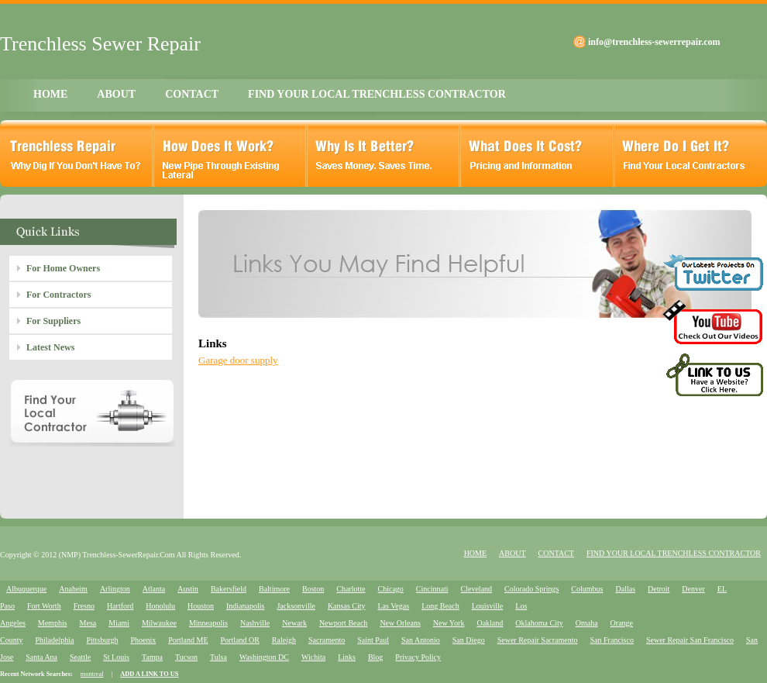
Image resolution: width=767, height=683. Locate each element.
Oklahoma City (538, 623)
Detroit (658, 589)
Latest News (50, 347)
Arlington (115, 589)
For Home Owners (63, 268)
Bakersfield (228, 589)
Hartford (120, 606)
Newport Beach (343, 623)
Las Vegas (394, 606)
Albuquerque (26, 589)
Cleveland (477, 589)
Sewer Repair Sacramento (537, 640)
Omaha (587, 623)
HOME (50, 94)
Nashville (255, 623)
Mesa (88, 623)
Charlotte (350, 589)
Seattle (80, 657)
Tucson (186, 657)
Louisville (488, 606)
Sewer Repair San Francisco (690, 640)
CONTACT (191, 94)
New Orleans (400, 623)
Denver (693, 589)
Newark (294, 623)
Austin (187, 589)
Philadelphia (54, 640)
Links (347, 657)
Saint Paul (373, 640)
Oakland (489, 623)
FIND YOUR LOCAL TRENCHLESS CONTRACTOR (377, 94)
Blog (375, 657)
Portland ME (188, 640)
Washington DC (264, 657)
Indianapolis (245, 606)
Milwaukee (159, 623)
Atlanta (154, 589)
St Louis (116, 657)
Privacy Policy (418, 657)
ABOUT (116, 94)
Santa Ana (41, 657)
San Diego (468, 640)
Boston (313, 589)
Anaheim (73, 589)
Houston (200, 606)
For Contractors (58, 294)
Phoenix (143, 640)
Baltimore (274, 589)
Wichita (313, 657)
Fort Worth (44, 606)
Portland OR (240, 640)
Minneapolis (208, 623)
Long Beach (440, 606)
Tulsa (218, 657)
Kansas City (347, 606)
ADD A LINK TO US (149, 674)
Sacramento (326, 640)
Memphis (52, 623)
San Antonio (420, 640)
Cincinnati (432, 589)
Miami (118, 623)
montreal (92, 674)
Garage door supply (238, 360)
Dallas (625, 589)
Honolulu (160, 606)
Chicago (391, 589)
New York (449, 623)
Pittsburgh (102, 640)
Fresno (84, 606)
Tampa (152, 657)
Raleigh (284, 640)
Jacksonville (296, 606)
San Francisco (612, 640)
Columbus (587, 589)
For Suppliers (53, 321)
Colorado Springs (531, 589)
